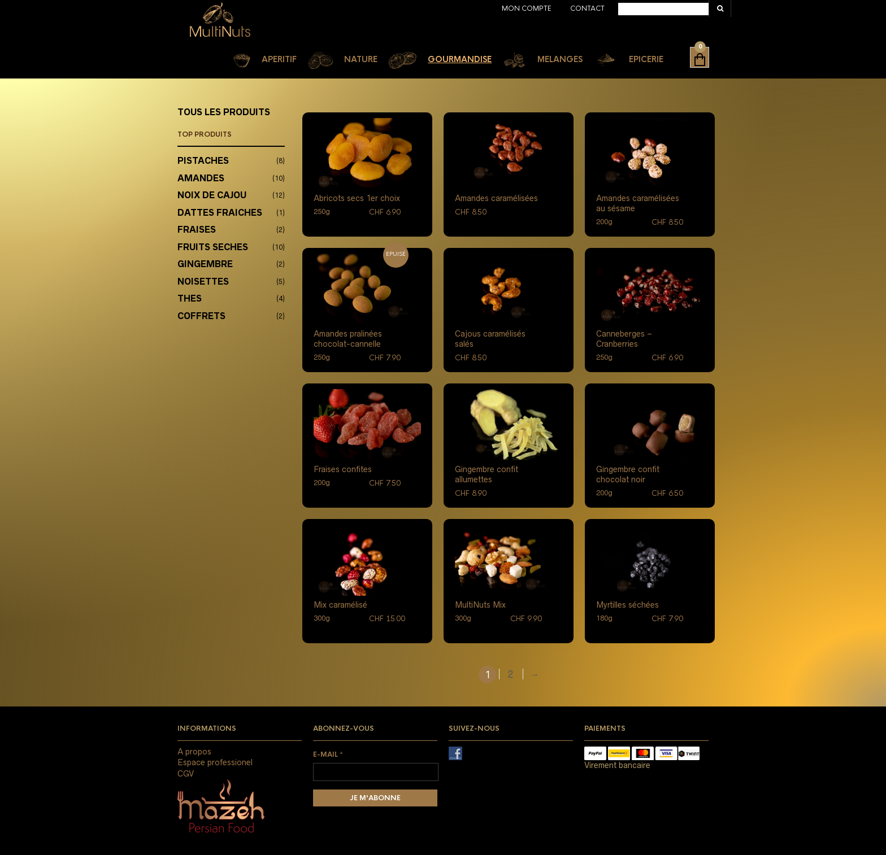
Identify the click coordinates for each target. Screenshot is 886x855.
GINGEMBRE (205, 264)
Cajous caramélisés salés (490, 338)
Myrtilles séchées (627, 604)
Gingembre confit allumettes (486, 474)
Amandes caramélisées (496, 198)
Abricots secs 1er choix (357, 198)
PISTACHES (203, 160)
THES (189, 298)
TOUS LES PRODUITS (223, 112)
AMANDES (200, 178)
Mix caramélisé (340, 604)
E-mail (328, 754)
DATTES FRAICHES (219, 212)
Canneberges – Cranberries (624, 338)
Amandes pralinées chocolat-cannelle (348, 338)
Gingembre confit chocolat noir (627, 474)
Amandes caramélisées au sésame (637, 203)
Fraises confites (343, 469)
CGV (185, 773)
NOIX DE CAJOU (211, 195)
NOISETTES (203, 281)
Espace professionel (215, 762)
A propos (194, 751)
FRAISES (196, 229)
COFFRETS (201, 316)
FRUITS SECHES (212, 247)
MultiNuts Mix (480, 604)
